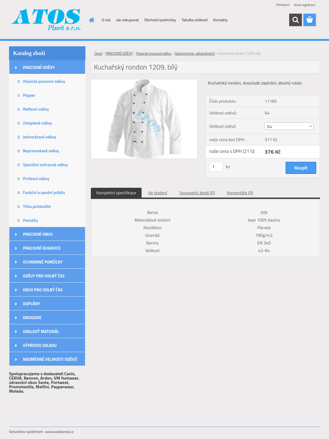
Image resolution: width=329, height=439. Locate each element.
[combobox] (289, 126)
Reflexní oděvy (36, 109)
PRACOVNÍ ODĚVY (39, 67)
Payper (29, 95)
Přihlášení (282, 4)
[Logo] (46, 20)
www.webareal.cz (59, 431)
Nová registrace (304, 4)
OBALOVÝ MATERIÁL (41, 331)
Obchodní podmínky (160, 20)
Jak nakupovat (127, 20)
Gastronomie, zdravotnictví (195, 53)
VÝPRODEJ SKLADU (40, 345)
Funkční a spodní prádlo (44, 192)
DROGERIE (32, 317)
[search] (295, 20)
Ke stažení (157, 192)
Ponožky (30, 220)
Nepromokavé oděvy (41, 151)
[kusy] (216, 166)
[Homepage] (91, 20)
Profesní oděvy (36, 178)
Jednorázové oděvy (39, 137)
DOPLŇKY (31, 304)
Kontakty (220, 20)
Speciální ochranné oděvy (45, 165)
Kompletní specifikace (116, 192)
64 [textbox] (269, 126)
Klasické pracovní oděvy (44, 81)
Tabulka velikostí (194, 20)
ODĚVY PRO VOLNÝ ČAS (44, 276)
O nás (106, 20)
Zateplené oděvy (37, 123)
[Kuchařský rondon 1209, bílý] (144, 81)
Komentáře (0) (240, 192)
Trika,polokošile (37, 206)
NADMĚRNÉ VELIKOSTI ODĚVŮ (50, 359)
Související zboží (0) (197, 192)
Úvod (98, 53)
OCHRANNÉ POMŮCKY (42, 262)
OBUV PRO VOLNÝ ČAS (42, 290)
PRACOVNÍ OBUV (38, 234)
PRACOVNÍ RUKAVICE (42, 248)
